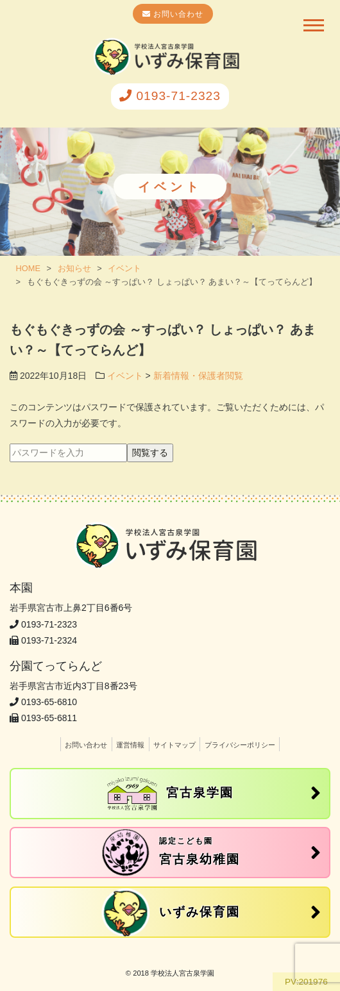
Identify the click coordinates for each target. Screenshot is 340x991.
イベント (125, 376)
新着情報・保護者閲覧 (198, 376)
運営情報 (130, 745)
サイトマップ (174, 745)
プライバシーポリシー (240, 745)
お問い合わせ (177, 14)
